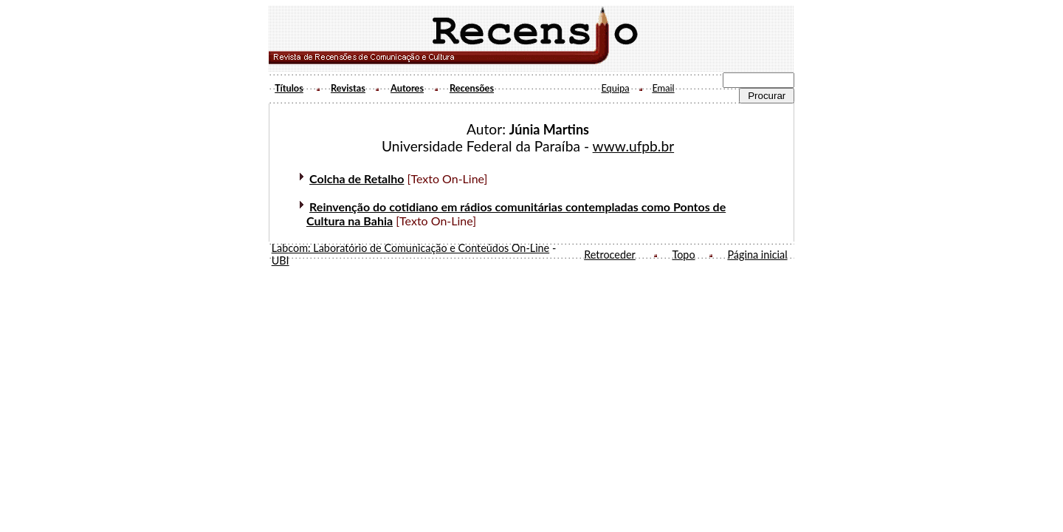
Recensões (472, 88)
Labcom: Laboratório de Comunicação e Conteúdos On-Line (411, 248)
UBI (280, 260)
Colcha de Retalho (356, 178)
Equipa (615, 88)
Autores (407, 88)
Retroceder (610, 254)
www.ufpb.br (634, 145)
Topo (683, 254)
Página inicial (757, 254)
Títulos (289, 88)
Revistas (348, 88)
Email (663, 88)
